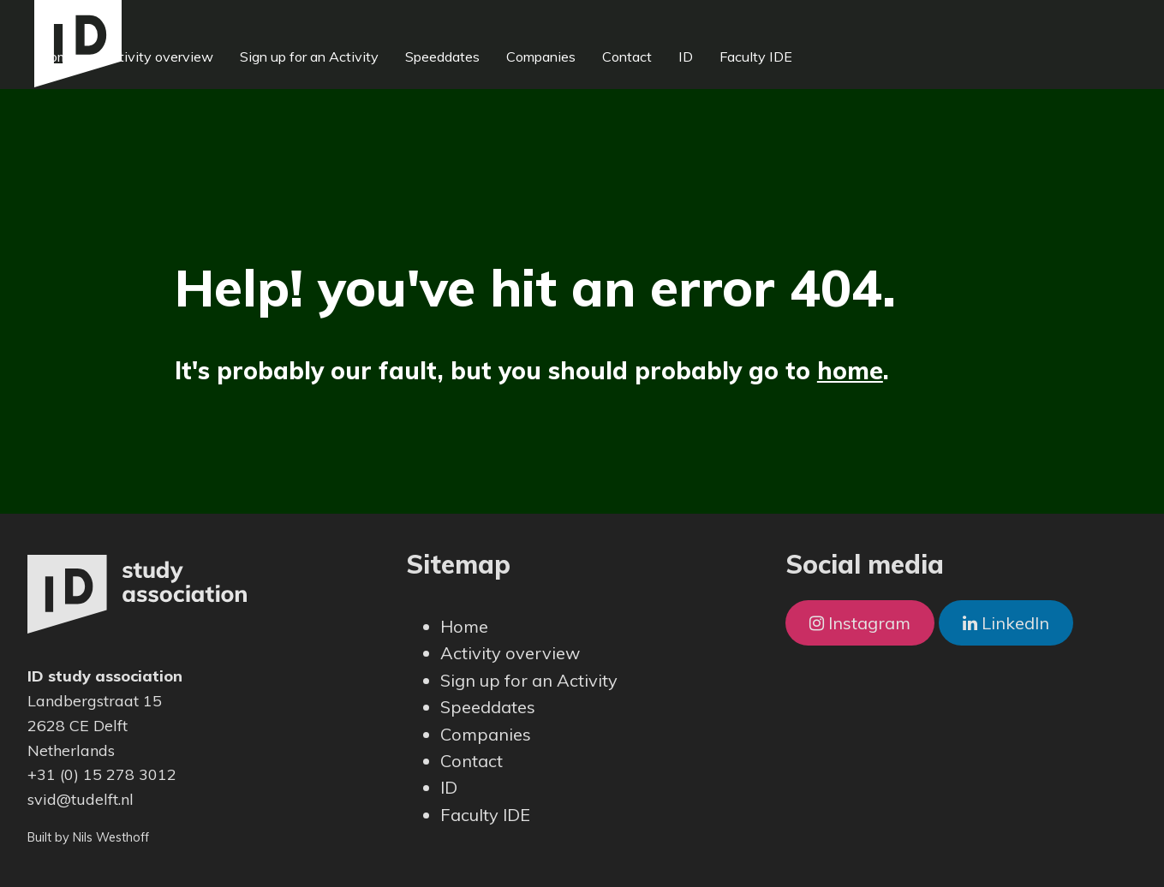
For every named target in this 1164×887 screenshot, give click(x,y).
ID (806, 20)
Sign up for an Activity (430, 20)
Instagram (859, 623)
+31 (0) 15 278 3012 (101, 774)
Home (178, 20)
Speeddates (563, 20)
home (850, 370)
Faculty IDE (876, 20)
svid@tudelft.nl (80, 799)
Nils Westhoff (111, 837)
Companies (661, 20)
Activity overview (279, 20)
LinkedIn (1006, 623)
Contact (748, 20)
